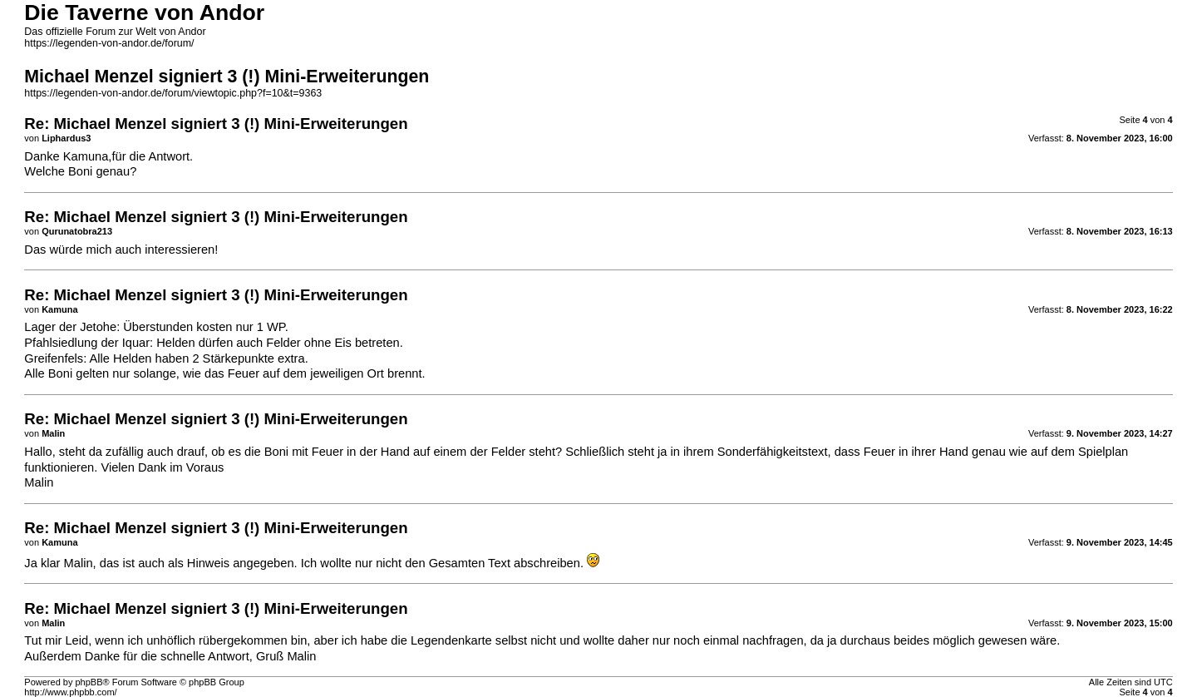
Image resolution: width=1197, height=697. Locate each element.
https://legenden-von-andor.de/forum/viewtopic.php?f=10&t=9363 (173, 93)
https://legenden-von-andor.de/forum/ (109, 43)
